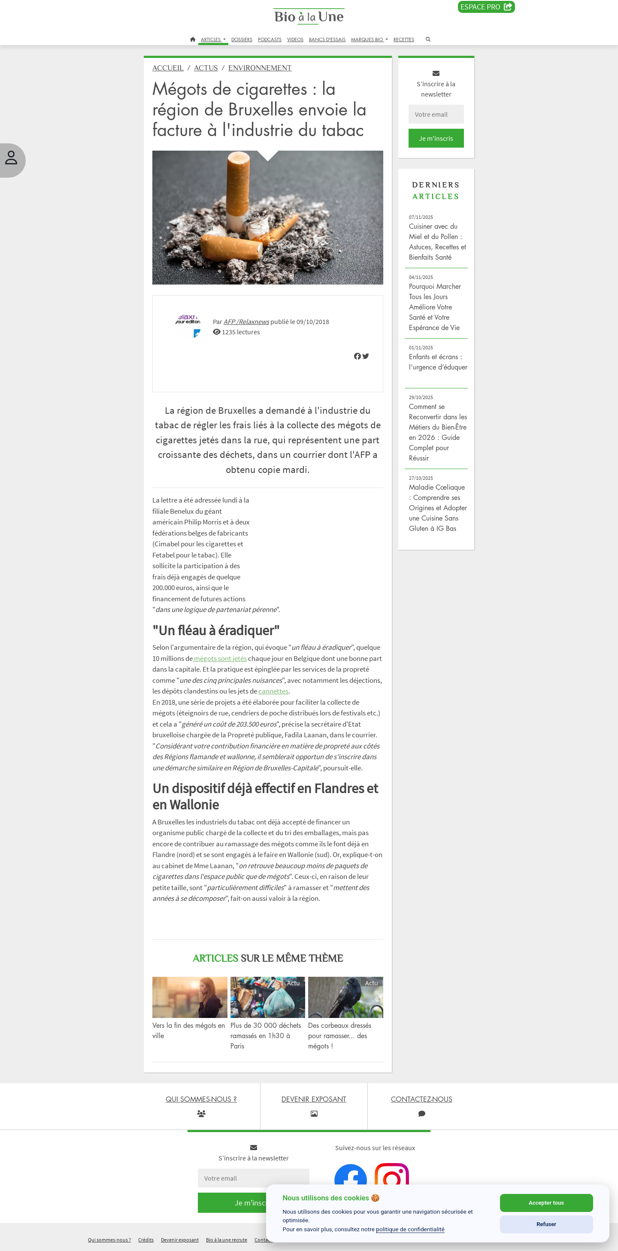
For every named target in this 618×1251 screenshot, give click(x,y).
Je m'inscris (436, 138)
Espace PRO (486, 7)
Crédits (146, 1239)
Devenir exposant (180, 1239)
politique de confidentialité (410, 1229)
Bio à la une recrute (226, 1239)
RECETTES (404, 39)
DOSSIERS (241, 39)
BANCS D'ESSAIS (327, 39)
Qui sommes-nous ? (109, 1239)
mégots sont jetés (220, 658)
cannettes (273, 691)
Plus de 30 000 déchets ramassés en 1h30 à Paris (265, 1036)
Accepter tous (546, 1203)
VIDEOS (295, 39)
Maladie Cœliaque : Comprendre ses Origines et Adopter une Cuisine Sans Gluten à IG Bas (438, 507)
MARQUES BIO (367, 39)
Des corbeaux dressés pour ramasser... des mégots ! (339, 1036)
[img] (357, 356)
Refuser (546, 1224)
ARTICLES (211, 39)
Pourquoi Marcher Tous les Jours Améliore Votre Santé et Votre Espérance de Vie (435, 307)
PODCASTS (270, 39)
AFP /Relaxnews (246, 321)
